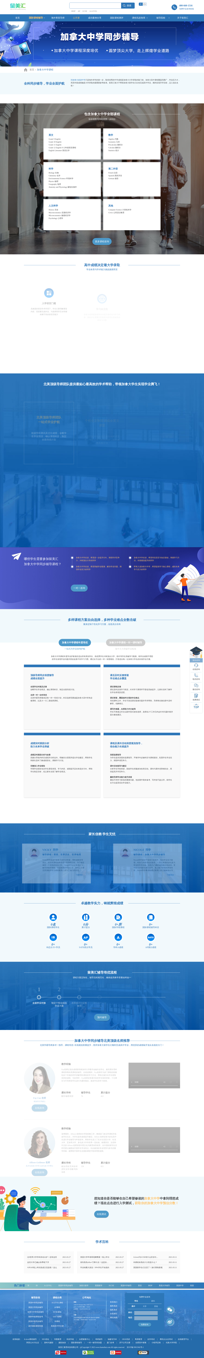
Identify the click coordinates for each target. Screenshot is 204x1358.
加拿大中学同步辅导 (35, 1312)
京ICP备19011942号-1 (135, 1347)
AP (79, 11)
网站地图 (113, 1318)
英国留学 (99, 1286)
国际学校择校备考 (35, 1317)
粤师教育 (138, 1339)
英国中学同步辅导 (35, 1321)
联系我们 (113, 1302)
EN (144, 4)
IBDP (73, 11)
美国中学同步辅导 (66, 1286)
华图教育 (57, 1339)
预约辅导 (102, 1017)
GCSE (84, 11)
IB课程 (57, 1321)
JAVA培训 (126, 1339)
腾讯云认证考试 (166, 1339)
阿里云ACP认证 (32, 1343)
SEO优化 (45, 1339)
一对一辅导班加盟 (94, 1343)
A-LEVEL (93, 11)
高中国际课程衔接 (35, 1326)
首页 (17, 18)
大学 (144, 1306)
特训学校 (70, 1339)
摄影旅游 (62, 1343)
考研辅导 (99, 1339)
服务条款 (113, 1306)
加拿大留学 (85, 1286)
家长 (153, 1301)
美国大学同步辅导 (35, 1307)
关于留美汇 (182, 18)
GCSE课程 (57, 1312)
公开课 (76, 18)
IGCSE (112, 1286)
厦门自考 (110, 1343)
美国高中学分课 (57, 1326)
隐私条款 (113, 1310)
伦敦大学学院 (171, 1343)
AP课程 (57, 1307)
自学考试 (151, 1339)
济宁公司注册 (124, 1343)
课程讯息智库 (138, 18)
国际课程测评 (116, 18)
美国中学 (181, 1286)
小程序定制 (156, 1343)
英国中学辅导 (127, 1286)
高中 (133, 1306)
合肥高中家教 (140, 1343)
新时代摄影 (48, 1343)
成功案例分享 (94, 18)
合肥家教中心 (84, 1339)
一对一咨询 (79, 588)
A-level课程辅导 (30, 1339)
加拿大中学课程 (45, 69)
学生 (136, 1301)
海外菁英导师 (58, 18)
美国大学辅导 (165, 1286)
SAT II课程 (57, 1317)
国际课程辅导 (36, 17)
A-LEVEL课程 (57, 1303)
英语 (141, 1286)
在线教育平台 (183, 1339)
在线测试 (101, 1214)
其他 (156, 1306)
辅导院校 (160, 18)
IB (38, 1286)
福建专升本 (112, 1339)
